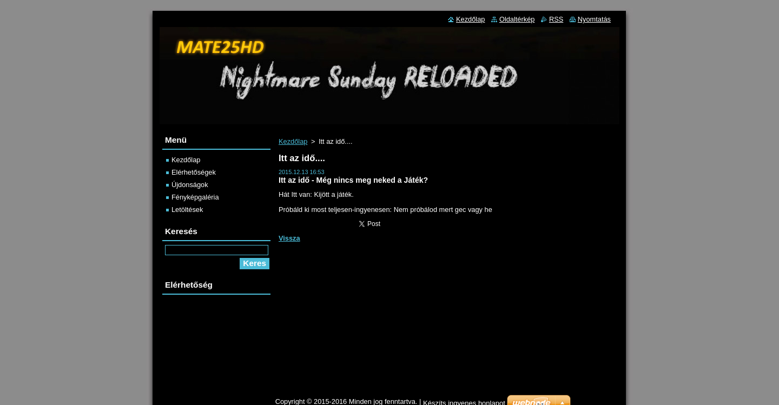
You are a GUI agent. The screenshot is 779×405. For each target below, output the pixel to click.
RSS (556, 19)
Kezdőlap (293, 141)
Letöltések (187, 209)
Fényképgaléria (195, 197)
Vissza (289, 238)
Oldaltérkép (516, 19)
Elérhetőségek (193, 172)
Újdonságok (189, 185)
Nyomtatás (594, 19)
